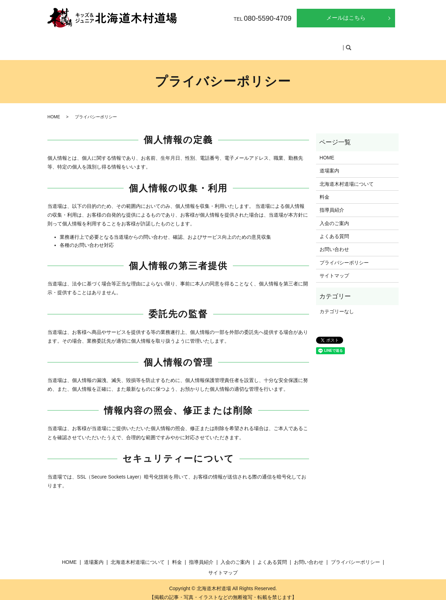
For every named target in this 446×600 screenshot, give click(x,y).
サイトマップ (334, 269)
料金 (220, 44)
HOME (101, 44)
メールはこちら (346, 18)
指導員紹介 (248, 44)
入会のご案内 (286, 44)
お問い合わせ (334, 242)
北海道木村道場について (177, 44)
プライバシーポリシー (344, 256)
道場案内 (129, 44)
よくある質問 (326, 44)
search (351, 44)
